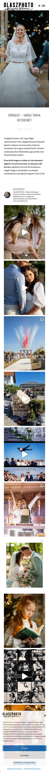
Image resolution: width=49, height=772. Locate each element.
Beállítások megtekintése (24, 762)
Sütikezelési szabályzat (15, 769)
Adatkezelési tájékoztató (32, 769)
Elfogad (24, 748)
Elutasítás (24, 755)
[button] (45, 715)
